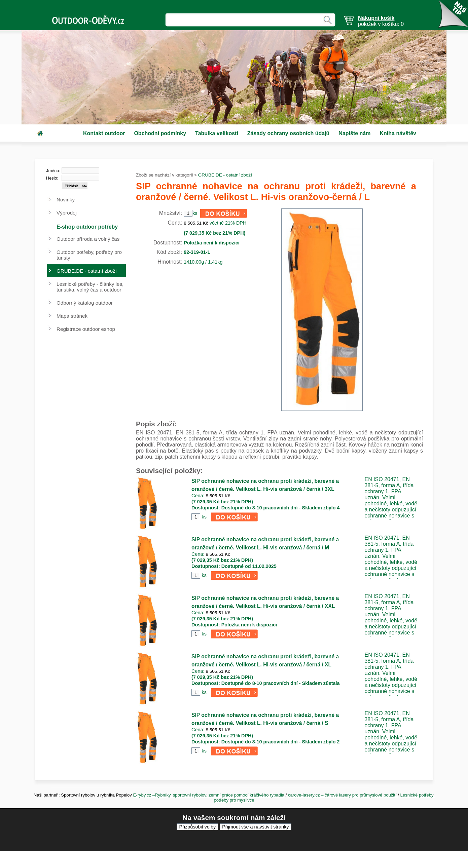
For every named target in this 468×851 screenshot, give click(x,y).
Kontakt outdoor (104, 133)
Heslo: (52, 178)
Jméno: (53, 170)
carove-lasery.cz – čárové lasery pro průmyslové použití (343, 795)
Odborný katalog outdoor (85, 303)
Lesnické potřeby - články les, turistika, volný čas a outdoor (90, 287)
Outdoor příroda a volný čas (88, 239)
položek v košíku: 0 (381, 21)
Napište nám (354, 133)
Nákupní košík (376, 18)
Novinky (66, 199)
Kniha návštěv (398, 133)
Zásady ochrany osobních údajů (288, 133)
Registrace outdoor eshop (86, 329)
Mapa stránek (72, 316)
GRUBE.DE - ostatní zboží (225, 175)
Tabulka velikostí (216, 133)
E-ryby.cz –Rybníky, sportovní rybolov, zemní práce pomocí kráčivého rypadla (209, 795)
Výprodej (67, 213)
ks (204, 516)
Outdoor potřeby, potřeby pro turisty (89, 255)
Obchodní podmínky (160, 133)
